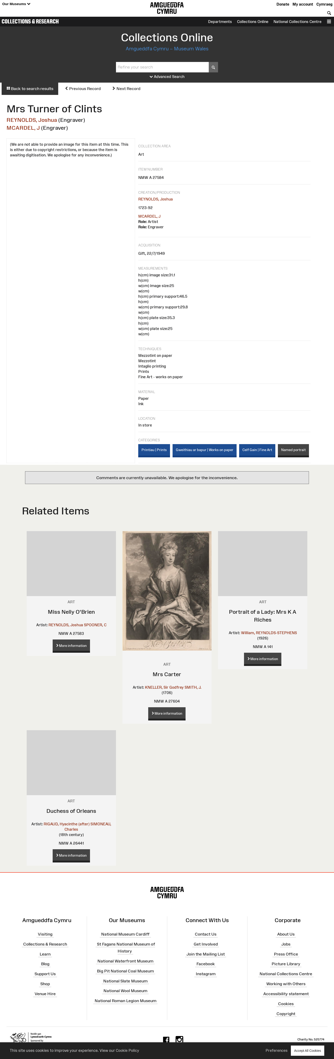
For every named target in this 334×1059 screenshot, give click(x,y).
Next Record (126, 88)
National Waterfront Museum (125, 961)
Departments (220, 21)
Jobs (285, 944)
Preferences (277, 1050)
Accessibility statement (286, 993)
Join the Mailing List (205, 954)
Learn (45, 954)
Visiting (45, 934)
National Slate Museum (125, 980)
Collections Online (252, 21)
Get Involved (206, 944)
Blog (45, 964)
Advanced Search (167, 76)
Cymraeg (324, 4)
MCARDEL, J (23, 128)
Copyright (285, 1013)
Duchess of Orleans (71, 811)
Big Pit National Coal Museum (125, 971)
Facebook (205, 964)
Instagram (205, 974)
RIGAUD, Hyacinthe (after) (67, 824)
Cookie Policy (127, 1050)
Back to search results (29, 88)
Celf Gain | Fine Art (257, 450)
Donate (282, 4)
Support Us (45, 974)
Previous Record (83, 88)
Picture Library (286, 964)
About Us (286, 934)
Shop (45, 984)
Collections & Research (30, 21)
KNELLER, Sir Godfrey (164, 687)
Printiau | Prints (154, 450)
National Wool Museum (125, 990)
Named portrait (293, 450)
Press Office (286, 954)
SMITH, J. (193, 687)
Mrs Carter (167, 674)
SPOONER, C (95, 625)
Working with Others (285, 984)
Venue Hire (45, 993)
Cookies (286, 1003)
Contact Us (205, 934)
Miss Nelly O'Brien (71, 612)
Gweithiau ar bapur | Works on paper (204, 450)
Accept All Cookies (307, 1051)
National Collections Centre (297, 21)
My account (302, 4)
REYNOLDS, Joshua (31, 120)
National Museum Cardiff (125, 934)
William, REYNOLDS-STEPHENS (269, 633)
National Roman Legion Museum (125, 1000)
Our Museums (16, 4)
